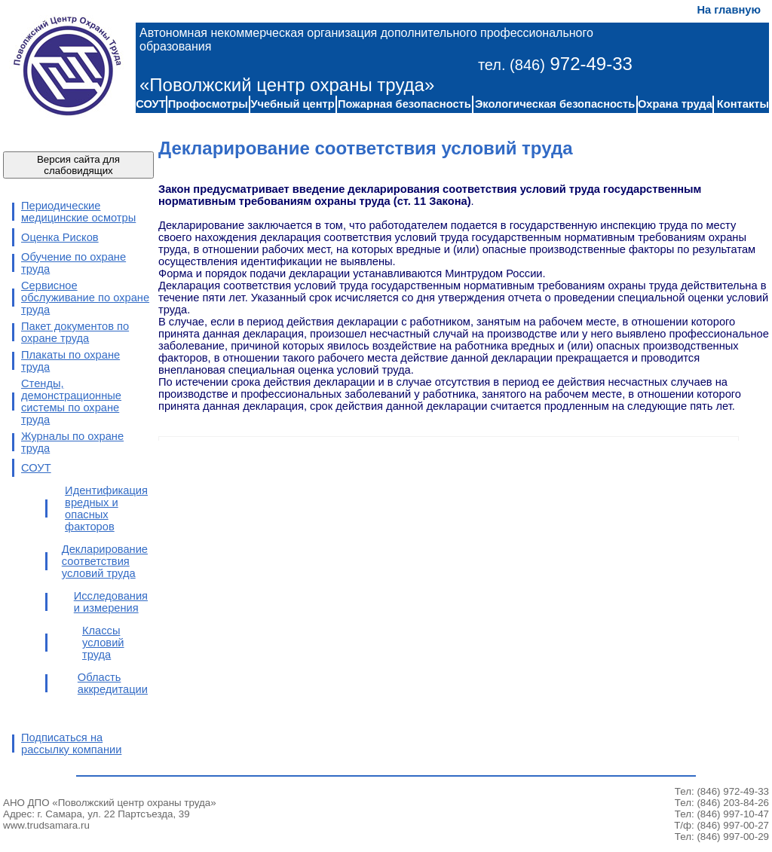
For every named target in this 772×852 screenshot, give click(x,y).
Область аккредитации (113, 683)
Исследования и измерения (111, 602)
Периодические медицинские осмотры (78, 212)
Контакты (743, 104)
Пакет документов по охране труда (75, 332)
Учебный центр (292, 104)
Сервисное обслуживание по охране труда (85, 297)
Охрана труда (675, 104)
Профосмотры (208, 104)
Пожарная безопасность (404, 104)
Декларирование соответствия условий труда (105, 561)
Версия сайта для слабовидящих (78, 165)
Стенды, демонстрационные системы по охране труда (71, 401)
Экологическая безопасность (555, 104)
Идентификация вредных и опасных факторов (106, 508)
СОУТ (150, 104)
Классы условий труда (103, 642)
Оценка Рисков (60, 237)
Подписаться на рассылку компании (71, 743)
